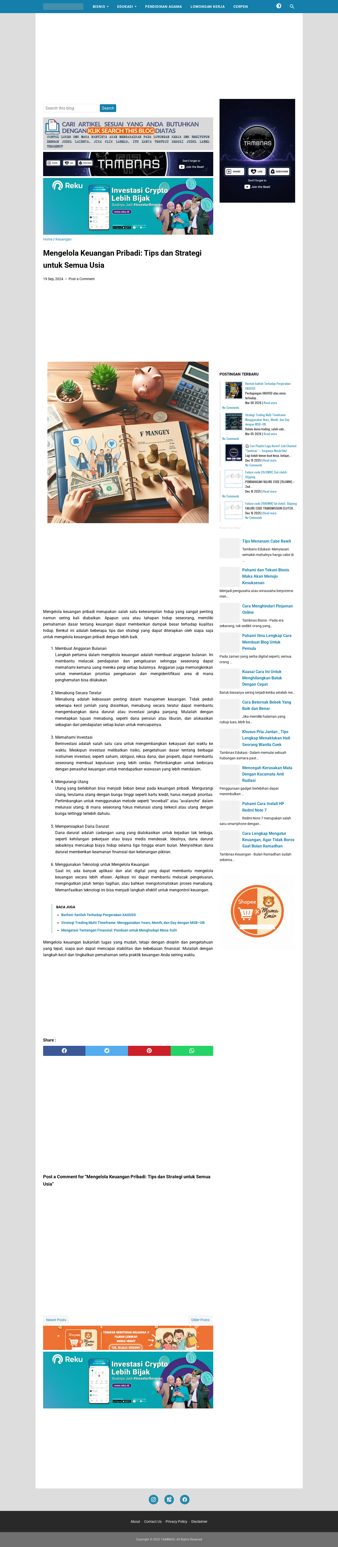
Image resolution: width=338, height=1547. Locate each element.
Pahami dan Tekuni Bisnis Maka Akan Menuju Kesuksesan (265, 576)
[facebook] (64, 1051)
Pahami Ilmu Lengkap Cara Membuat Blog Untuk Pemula (267, 642)
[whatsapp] (192, 1051)
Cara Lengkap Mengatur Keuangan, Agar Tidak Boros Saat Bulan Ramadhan (268, 839)
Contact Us (153, 1521)
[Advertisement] (169, 56)
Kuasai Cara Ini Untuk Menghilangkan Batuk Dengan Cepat (262, 678)
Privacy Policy (176, 1521)
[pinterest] (149, 1051)
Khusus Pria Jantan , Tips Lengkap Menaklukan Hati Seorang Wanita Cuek (266, 738)
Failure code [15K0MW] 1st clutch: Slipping (271, 503)
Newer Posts (56, 1320)
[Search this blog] (292, 7)
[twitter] (106, 1051)
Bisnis (99, 7)
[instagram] (153, 1500)
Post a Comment (82, 279)
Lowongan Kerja (208, 7)
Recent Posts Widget (230, 528)
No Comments (230, 407)
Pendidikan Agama (163, 7)
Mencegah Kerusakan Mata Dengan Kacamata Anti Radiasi (267, 774)
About (135, 1521)
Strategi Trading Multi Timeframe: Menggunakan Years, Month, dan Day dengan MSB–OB (133, 923)
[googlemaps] (169, 1500)
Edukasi (125, 7)
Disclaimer (199, 1521)
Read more (270, 403)
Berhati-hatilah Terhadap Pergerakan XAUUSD (98, 915)
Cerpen (240, 7)
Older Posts (200, 1320)
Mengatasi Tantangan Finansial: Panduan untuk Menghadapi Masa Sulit (119, 930)
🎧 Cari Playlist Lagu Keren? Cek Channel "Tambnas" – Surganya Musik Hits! (270, 448)
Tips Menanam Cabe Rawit (266, 541)
